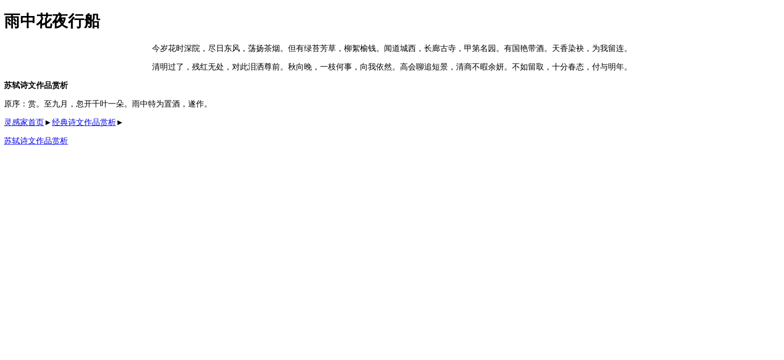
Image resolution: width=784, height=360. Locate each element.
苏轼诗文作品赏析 (36, 140)
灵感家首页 (24, 122)
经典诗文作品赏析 (84, 122)
